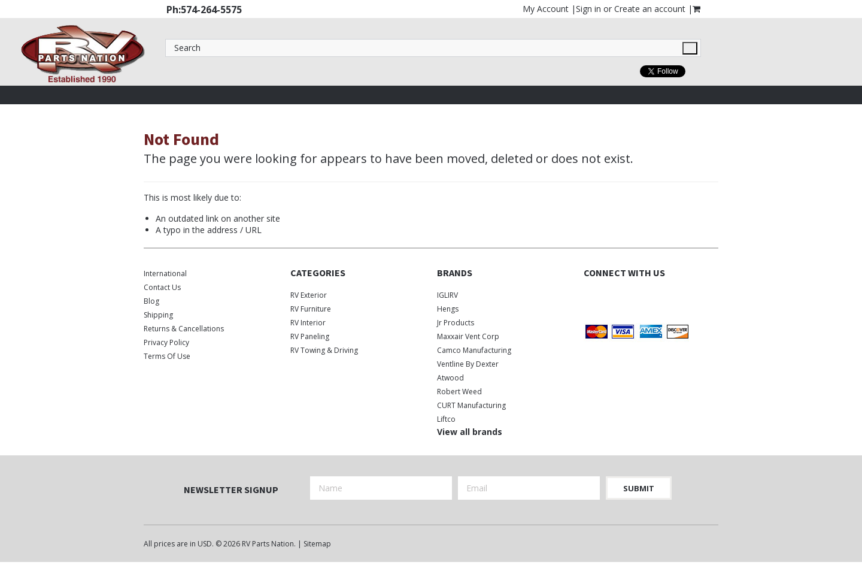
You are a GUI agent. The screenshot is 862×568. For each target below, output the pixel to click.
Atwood (450, 378)
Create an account (649, 8)
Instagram (633, 297)
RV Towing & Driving (324, 350)
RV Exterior (308, 295)
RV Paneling (309, 336)
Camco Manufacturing (474, 350)
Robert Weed (459, 391)
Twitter (612, 297)
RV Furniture (310, 309)
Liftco (446, 419)
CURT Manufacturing (471, 405)
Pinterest (653, 297)
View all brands (469, 431)
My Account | (549, 8)
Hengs (448, 309)
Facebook (591, 297)
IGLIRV (447, 295)
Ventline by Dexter (468, 364)
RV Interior (308, 323)
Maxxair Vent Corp (468, 336)
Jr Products (455, 323)
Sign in (588, 8)
